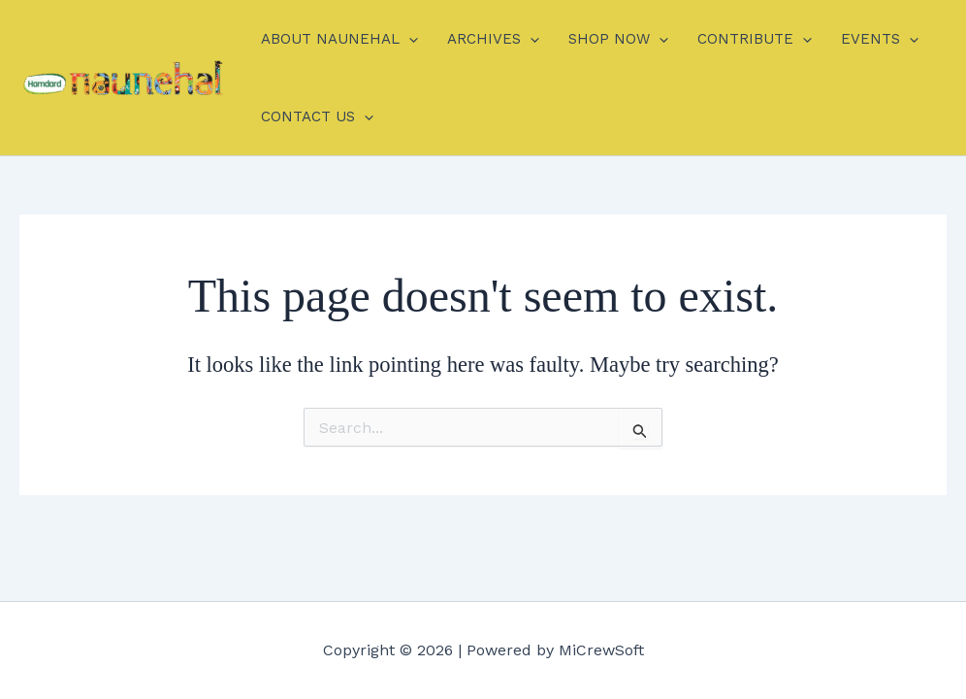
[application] (409, 39)
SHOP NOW (618, 39)
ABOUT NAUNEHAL (339, 39)
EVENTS (879, 39)
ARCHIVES (493, 39)
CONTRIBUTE (754, 39)
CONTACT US (317, 116)
